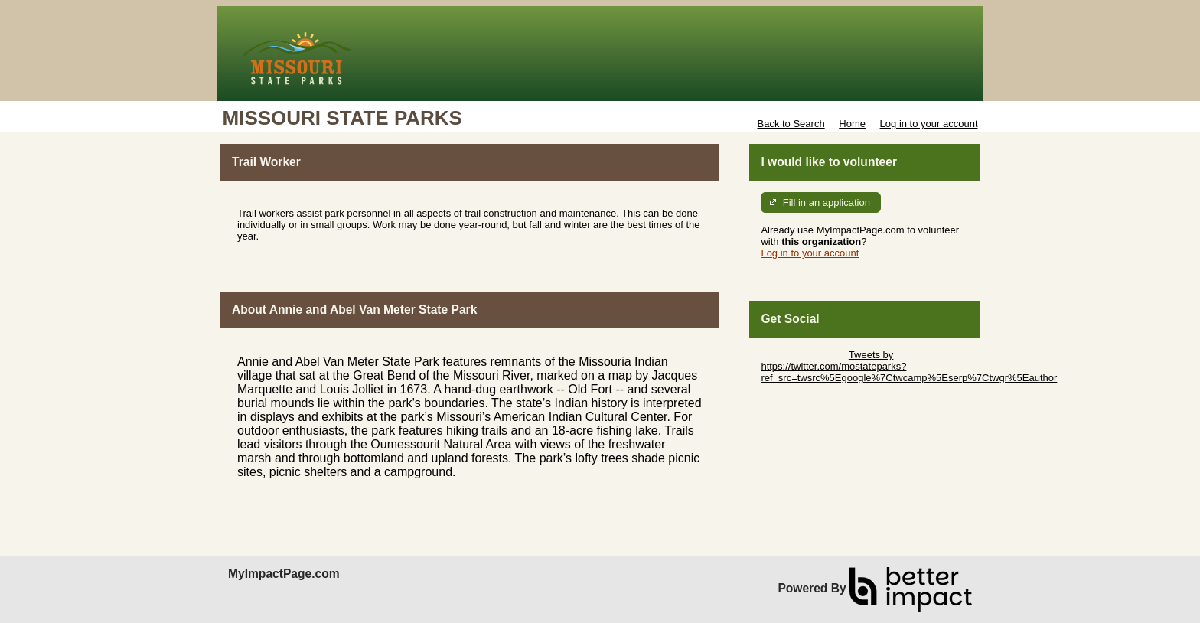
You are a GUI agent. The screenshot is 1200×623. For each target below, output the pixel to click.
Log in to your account (929, 123)
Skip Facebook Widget (810, 400)
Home (852, 123)
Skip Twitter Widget (803, 354)
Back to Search (790, 123)
